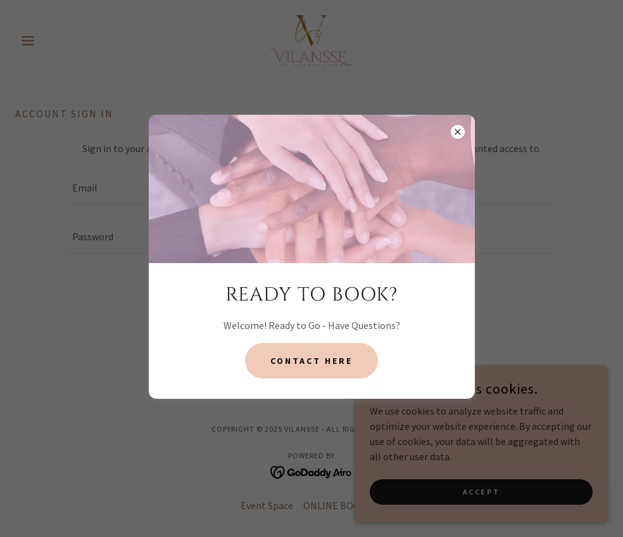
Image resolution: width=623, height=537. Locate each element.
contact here (311, 360)
